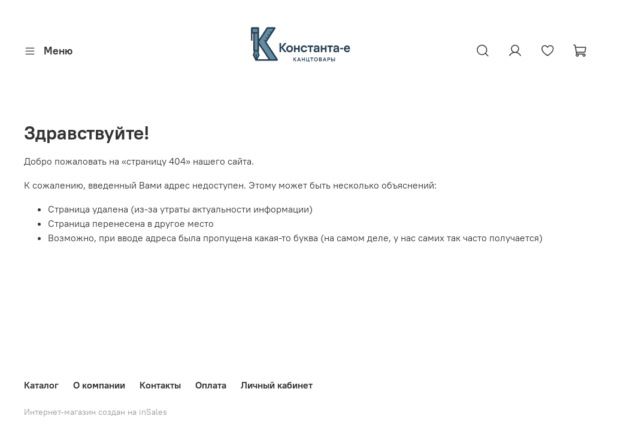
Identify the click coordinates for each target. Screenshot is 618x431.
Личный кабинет (277, 385)
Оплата (210, 385)
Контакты (160, 385)
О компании (99, 385)
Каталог (41, 385)
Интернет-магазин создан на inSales (95, 411)
